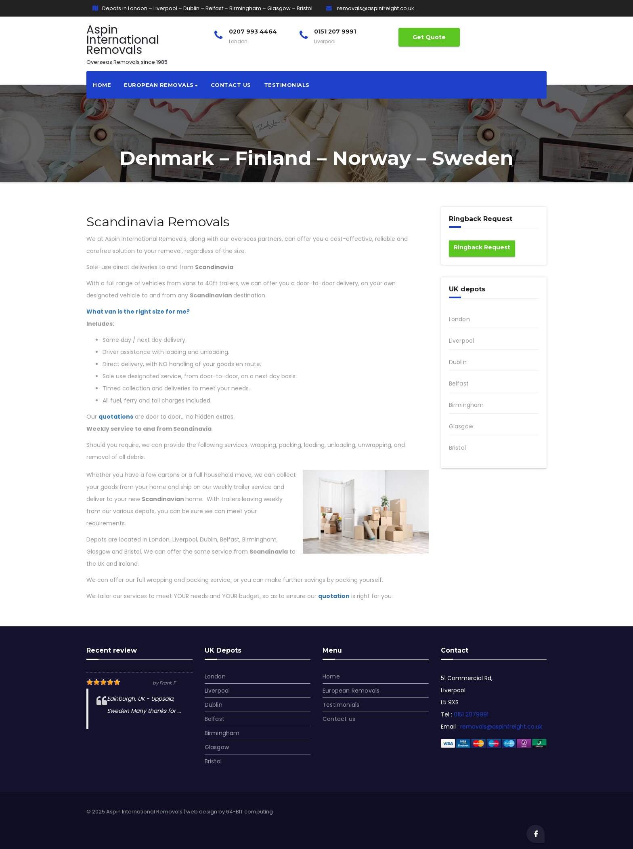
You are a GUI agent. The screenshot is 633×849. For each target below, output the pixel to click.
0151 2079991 (471, 714)
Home (102, 85)
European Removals (161, 85)
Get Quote (429, 37)
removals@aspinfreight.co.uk (370, 8)
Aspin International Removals (127, 43)
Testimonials (287, 85)
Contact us (231, 85)
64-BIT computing (249, 811)
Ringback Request (482, 247)
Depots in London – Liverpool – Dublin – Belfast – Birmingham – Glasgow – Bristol (202, 8)
